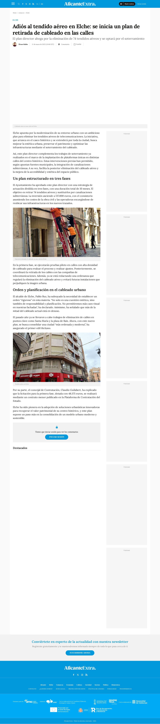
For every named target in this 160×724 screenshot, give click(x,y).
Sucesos (97, 685)
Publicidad (111, 689)
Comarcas (59, 685)
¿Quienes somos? (45, 689)
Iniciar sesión (56, 437)
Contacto (32, 689)
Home (15, 13)
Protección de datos (76, 689)
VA (37, 4)
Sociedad (88, 685)
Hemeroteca (116, 685)
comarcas (21, 13)
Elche (15, 20)
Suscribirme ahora (80, 653)
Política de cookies (96, 689)
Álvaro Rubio (23, 44)
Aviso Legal (60, 689)
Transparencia (126, 689)
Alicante (43, 685)
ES (42, 4)
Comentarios (63, 44)
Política (105, 685)
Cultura (79, 685)
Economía (69, 685)
